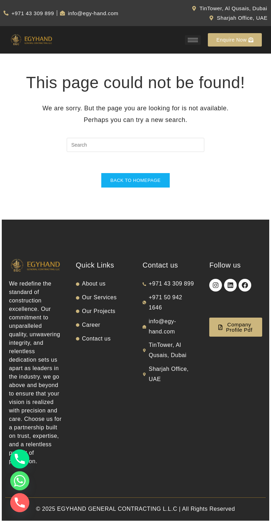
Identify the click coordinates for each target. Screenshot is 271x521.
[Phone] (19, 458)
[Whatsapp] (19, 480)
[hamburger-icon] (193, 40)
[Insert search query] (135, 145)
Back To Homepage (135, 180)
